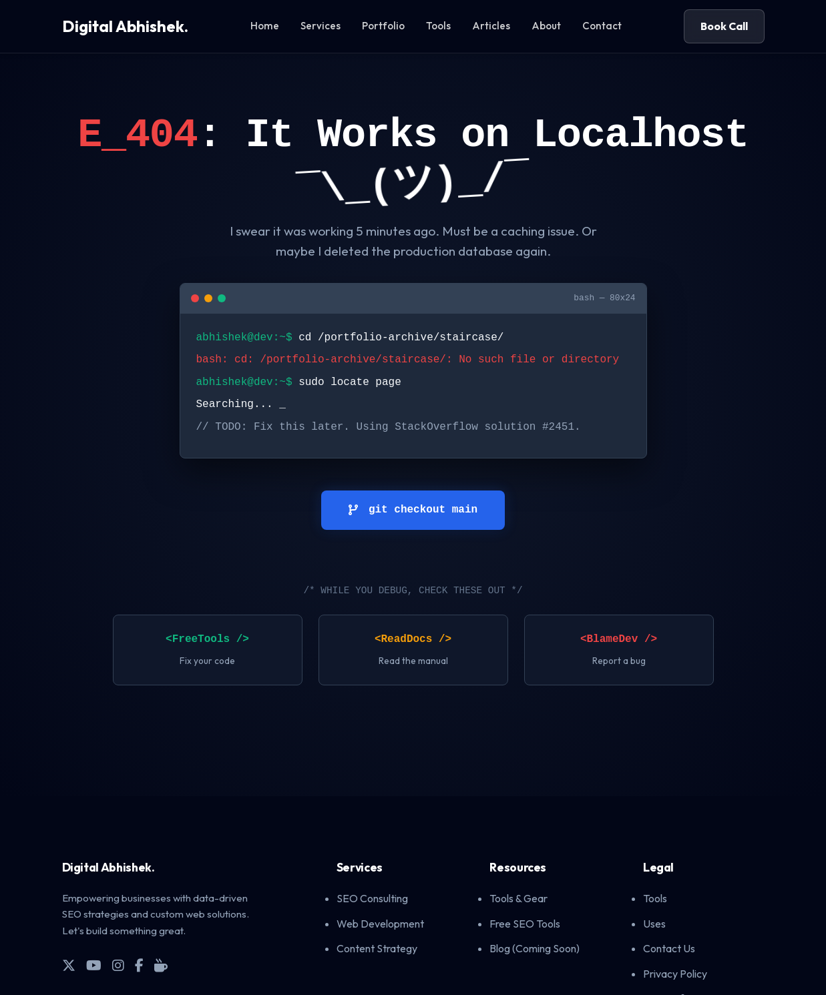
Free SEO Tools (524, 923)
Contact (602, 25)
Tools (438, 25)
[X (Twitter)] (68, 965)
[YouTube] (93, 965)
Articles (491, 25)
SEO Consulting (372, 898)
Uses (654, 923)
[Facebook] (139, 965)
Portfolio (383, 25)
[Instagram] (118, 965)
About (546, 25)
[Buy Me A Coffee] (161, 965)
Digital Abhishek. (125, 26)
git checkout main (413, 510)
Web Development (380, 923)
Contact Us (669, 948)
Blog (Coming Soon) (534, 948)
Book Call (724, 26)
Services (320, 25)
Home (264, 25)
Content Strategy (377, 948)
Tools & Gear (518, 898)
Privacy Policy (675, 973)
